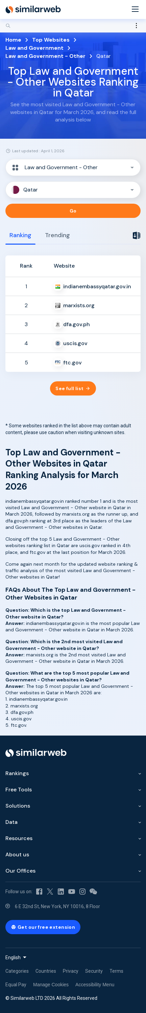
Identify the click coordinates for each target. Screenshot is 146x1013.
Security (94, 971)
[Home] (33, 9)
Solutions (17, 805)
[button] (73, 167)
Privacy (70, 971)
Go (73, 211)
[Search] (73, 25)
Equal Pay (15, 984)
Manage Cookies (51, 984)
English (13, 957)
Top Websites (51, 39)
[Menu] (135, 10)
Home (13, 39)
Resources (18, 838)
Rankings (17, 773)
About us (17, 854)
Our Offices (20, 870)
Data (11, 822)
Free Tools (18, 789)
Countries (45, 971)
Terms (116, 971)
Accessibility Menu (94, 984)
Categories (17, 971)
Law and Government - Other (45, 56)
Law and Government (34, 47)
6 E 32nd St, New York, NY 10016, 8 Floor (57, 906)
